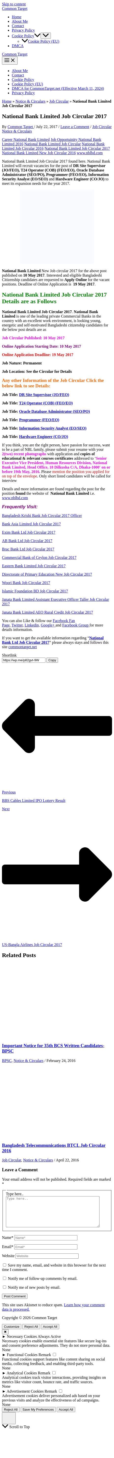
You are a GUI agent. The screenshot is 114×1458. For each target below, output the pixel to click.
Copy (52, 660)
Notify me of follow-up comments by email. (42, 1284)
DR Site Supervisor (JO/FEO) (44, 395)
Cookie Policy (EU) (40, 41)
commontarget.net (22, 647)
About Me (20, 21)
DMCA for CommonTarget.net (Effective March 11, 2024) (58, 88)
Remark (45, 1361)
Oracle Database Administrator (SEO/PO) (54, 411)
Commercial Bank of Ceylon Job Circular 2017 (39, 557)
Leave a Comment (74, 127)
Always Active (49, 1342)
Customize (11, 1332)
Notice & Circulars (30, 101)
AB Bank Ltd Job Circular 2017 (27, 541)
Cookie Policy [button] (26, 36)
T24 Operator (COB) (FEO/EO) (46, 403)
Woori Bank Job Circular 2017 (26, 583)
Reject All (31, 1332)
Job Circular (59, 101)
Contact (18, 26)
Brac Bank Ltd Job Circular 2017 (28, 549)
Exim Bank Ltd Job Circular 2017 (28, 532)
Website (8, 1262)
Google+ (48, 625)
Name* (7, 1243)
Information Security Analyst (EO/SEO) (52, 428)
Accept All (50, 1332)
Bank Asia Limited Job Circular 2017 (31, 524)
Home (16, 17)
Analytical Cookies (22, 1379)
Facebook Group (75, 625)
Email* (7, 1252)
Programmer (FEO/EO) (39, 420)
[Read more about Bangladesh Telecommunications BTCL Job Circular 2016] (39, 1136)
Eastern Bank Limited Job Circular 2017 (34, 566)
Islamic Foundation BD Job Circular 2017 (35, 591)
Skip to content (14, 4)
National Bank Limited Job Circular (52, 144)
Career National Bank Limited (26, 139)
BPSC (7, 1061)
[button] (37, 36)
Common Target (15, 8)
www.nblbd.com (90, 153)
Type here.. (14, 1194)
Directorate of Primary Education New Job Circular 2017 (47, 574)
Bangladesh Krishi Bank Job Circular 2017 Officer (42, 515)
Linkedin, (32, 625)
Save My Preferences (38, 1415)
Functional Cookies (22, 1361)
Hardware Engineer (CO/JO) (43, 437)
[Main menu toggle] (10, 61)
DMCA (18, 46)
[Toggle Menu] (46, 36)
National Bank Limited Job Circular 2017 (77, 148)
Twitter (17, 625)
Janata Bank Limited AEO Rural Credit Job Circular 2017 (47, 612)
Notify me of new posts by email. (34, 1293)
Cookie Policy (23, 79)
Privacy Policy (23, 30)
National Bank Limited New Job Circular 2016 (39, 153)
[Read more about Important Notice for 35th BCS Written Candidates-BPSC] (39, 1036)
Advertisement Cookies (25, 1397)
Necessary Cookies (22, 1342)
